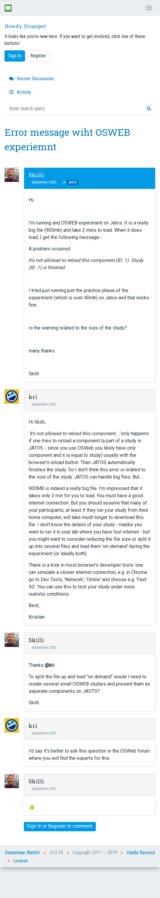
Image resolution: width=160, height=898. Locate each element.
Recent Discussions (31, 78)
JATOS (72, 182)
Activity (20, 92)
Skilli (36, 175)
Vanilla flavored (141, 852)
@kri (49, 665)
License (20, 861)
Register (38, 56)
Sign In (14, 56)
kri (33, 396)
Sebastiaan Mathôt (22, 852)
